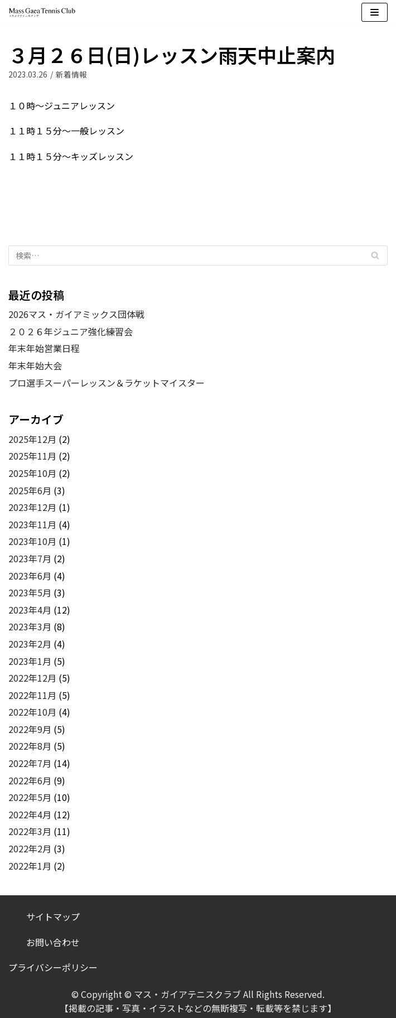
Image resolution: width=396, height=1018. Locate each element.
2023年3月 (29, 626)
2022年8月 (29, 745)
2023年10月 (32, 541)
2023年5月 (29, 592)
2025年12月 (32, 439)
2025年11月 (32, 455)
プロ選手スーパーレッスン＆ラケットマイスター (106, 382)
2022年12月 (32, 677)
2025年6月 (29, 490)
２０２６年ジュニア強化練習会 (70, 331)
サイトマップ (53, 916)
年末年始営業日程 (44, 348)
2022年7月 (29, 763)
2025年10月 (32, 473)
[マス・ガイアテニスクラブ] (41, 12)
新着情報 (71, 74)
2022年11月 (32, 695)
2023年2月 (29, 643)
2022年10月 (32, 711)
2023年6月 (29, 575)
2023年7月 (29, 558)
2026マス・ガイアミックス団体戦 (76, 314)
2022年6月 (29, 780)
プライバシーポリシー (53, 967)
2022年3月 (29, 831)
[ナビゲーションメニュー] (374, 12)
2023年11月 (32, 524)
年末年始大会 (35, 365)
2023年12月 (32, 507)
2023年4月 (29, 609)
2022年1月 (29, 865)
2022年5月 (29, 797)
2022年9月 (29, 729)
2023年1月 (29, 661)
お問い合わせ (53, 942)
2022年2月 (29, 848)
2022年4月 (29, 814)
